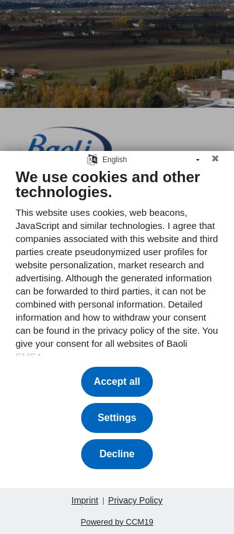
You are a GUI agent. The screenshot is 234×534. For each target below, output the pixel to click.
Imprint (85, 500)
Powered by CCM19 (116, 522)
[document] (117, 265)
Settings (116, 417)
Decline (116, 454)
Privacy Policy (135, 500)
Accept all (117, 381)
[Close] (215, 163)
